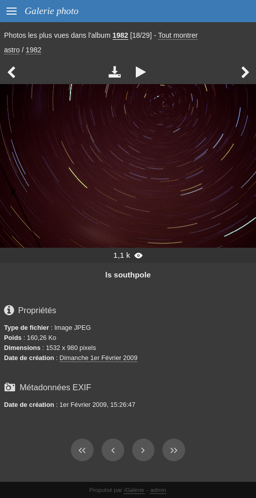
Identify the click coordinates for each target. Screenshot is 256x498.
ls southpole (127, 274)
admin (158, 490)
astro (12, 50)
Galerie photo (51, 11)
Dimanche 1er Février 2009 (98, 358)
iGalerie (134, 490)
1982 (120, 35)
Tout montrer (178, 35)
